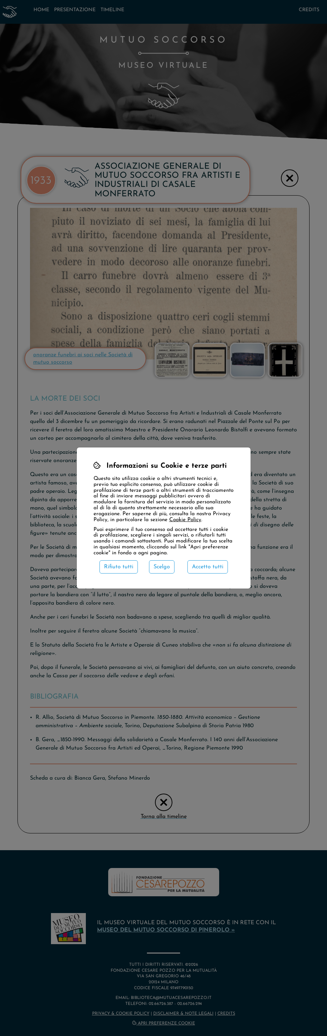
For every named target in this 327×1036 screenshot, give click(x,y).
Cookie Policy (185, 520)
